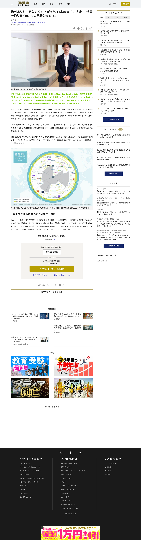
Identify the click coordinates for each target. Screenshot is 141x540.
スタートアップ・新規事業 (19, 22)
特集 (60, 4)
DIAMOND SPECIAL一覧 (106, 255)
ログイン (116, 4)
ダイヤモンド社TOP (111, 463)
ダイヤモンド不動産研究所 (69, 486)
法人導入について (25, 497)
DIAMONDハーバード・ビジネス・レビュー (74, 471)
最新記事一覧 (114, 246)
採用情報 (108, 471)
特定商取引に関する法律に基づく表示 (32, 478)
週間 (117, 18)
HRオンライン (65, 497)
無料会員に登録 (52, 252)
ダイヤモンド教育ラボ (68, 504)
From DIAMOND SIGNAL (36, 22)
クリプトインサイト (67, 501)
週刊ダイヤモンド (66, 467)
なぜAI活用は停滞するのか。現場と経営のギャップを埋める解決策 (113, 166)
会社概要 (108, 467)
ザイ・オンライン (66, 478)
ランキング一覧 (113, 119)
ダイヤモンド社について (113, 459)
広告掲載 (22, 489)
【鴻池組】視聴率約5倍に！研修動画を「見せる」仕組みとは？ (113, 144)
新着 (35, 4)
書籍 (68, 4)
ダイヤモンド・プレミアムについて (30, 467)
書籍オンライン (66, 474)
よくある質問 (24, 486)
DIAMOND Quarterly (68, 489)
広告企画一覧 (102, 261)
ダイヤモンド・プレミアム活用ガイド (31, 471)
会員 (126, 18)
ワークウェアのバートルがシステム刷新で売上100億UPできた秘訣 (113, 136)
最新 (101, 18)
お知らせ (108, 474)
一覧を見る (113, 173)
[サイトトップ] (21, 3)
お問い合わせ (24, 493)
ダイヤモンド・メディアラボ (69, 508)
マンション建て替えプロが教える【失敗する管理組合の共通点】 (113, 159)
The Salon (64, 493)
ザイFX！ (64, 482)
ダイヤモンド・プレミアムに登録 (52, 269)
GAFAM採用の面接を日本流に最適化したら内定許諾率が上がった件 (113, 151)
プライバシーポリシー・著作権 (29, 482)
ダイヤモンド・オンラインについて (31, 459)
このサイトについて (26, 463)
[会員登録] (125, 4)
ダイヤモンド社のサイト (69, 459)
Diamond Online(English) (69, 463)
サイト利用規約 (24, 474)
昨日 (109, 18)
